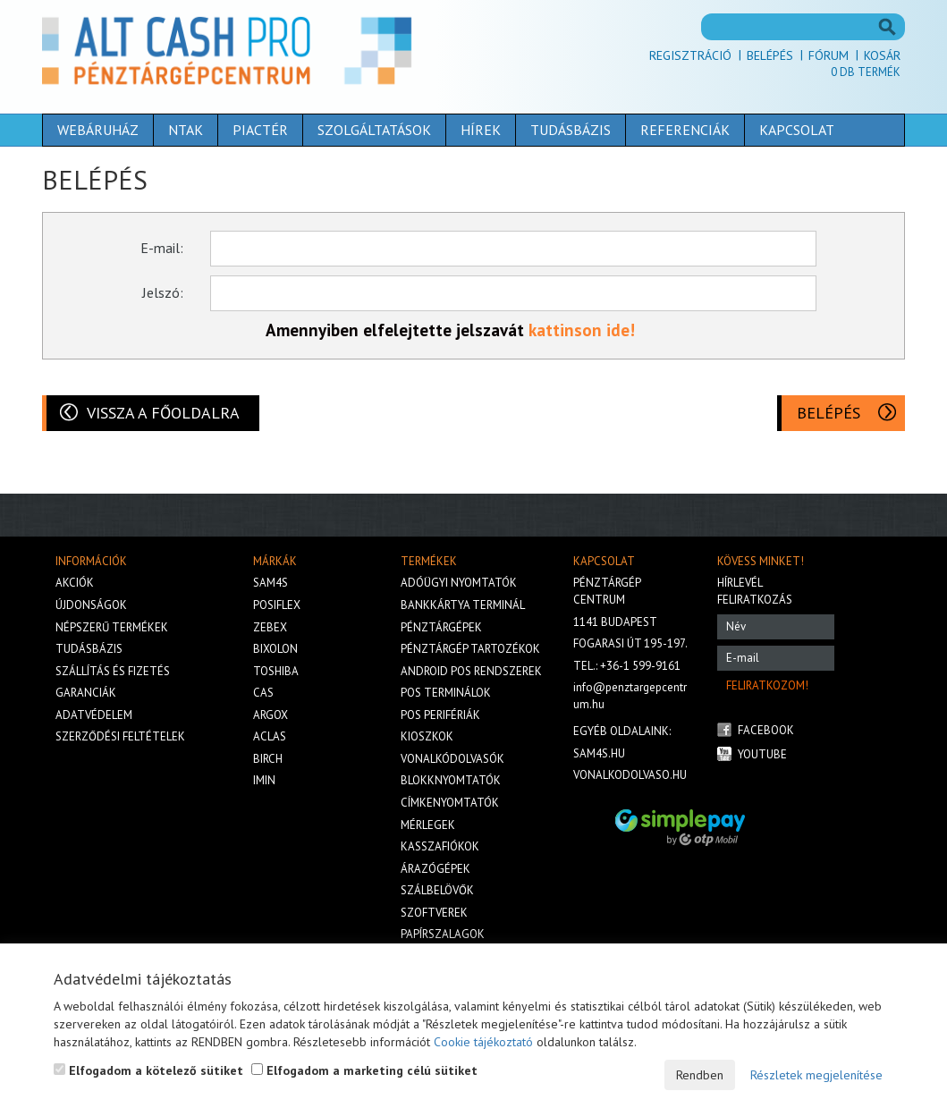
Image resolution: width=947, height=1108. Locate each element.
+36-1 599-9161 (640, 665)
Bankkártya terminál (463, 605)
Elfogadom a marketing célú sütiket (364, 1070)
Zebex (270, 627)
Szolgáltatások (374, 130)
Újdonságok (91, 605)
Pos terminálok (446, 692)
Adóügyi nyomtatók (459, 582)
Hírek (481, 130)
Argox (270, 715)
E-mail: (161, 248)
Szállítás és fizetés (112, 671)
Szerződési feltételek (120, 736)
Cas (263, 692)
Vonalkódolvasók (452, 758)
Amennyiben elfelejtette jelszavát (397, 330)
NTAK (185, 130)
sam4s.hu (599, 753)
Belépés (770, 55)
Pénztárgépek (441, 627)
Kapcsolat (796, 130)
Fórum (828, 55)
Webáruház (98, 130)
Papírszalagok (443, 934)
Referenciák (685, 130)
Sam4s (270, 582)
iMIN (264, 780)
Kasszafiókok (440, 846)
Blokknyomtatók (451, 780)
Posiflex (276, 605)
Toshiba (276, 671)
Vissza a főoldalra (163, 412)
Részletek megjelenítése (816, 1075)
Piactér (260, 130)
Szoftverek (434, 912)
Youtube (762, 754)
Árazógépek (435, 868)
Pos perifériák (440, 715)
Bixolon (275, 648)
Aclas (269, 736)
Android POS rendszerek (471, 671)
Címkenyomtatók (450, 802)
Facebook (766, 730)
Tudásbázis (570, 130)
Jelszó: (162, 292)
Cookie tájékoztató (483, 1042)
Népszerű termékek (111, 627)
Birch (268, 758)
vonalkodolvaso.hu (630, 774)
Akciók (74, 582)
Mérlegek (428, 825)
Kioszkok (427, 736)
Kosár (882, 55)
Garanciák (85, 692)
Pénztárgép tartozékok (470, 648)
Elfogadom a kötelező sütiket (148, 1070)
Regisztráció (690, 55)
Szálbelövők (437, 890)
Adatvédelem (93, 715)
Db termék (865, 72)
